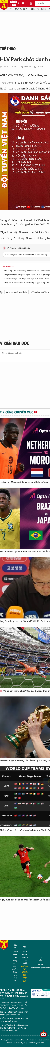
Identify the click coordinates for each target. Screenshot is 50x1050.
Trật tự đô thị (21, 9)
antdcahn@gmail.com (40, 968)
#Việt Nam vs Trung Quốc (16, 292)
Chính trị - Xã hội (38, 9)
